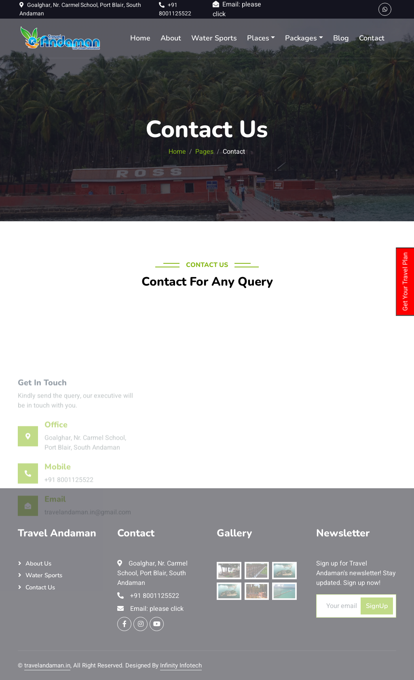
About (171, 38)
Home (140, 38)
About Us (38, 563)
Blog (341, 38)
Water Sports (214, 38)
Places (258, 38)
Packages (301, 38)
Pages (204, 152)
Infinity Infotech (181, 665)
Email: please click (150, 609)
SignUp (377, 606)
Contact (371, 38)
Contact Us (40, 587)
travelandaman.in (47, 665)
